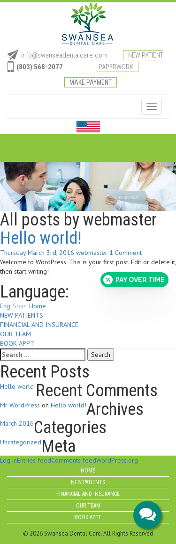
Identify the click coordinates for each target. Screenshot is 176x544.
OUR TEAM (15, 334)
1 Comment (125, 252)
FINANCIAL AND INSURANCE (39, 324)
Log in (8, 460)
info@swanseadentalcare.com (64, 55)
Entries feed (34, 460)
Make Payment (90, 82)
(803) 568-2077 (39, 67)
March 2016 (17, 423)
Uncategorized (20, 442)
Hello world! (41, 238)
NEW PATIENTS (21, 315)
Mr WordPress (20, 405)
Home (37, 306)
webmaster (91, 252)
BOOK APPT (17, 343)
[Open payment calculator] (134, 279)
